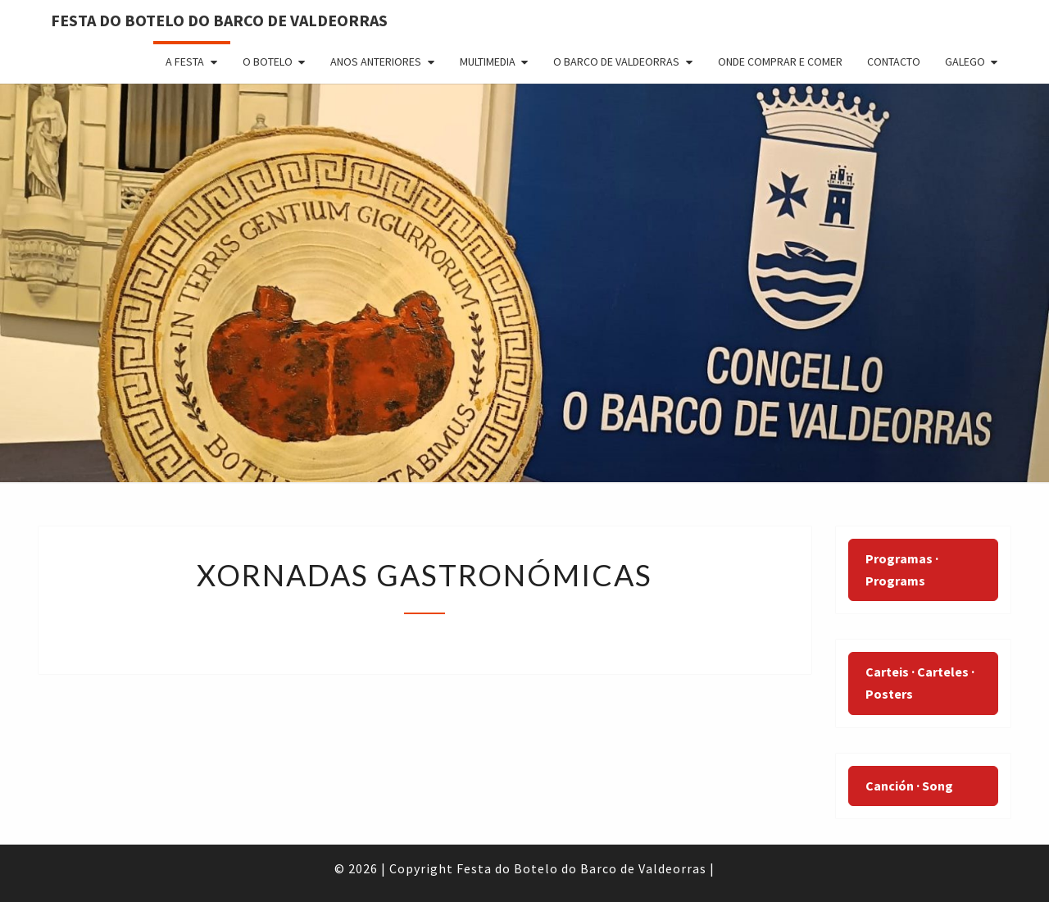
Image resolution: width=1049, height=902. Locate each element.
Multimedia (487, 61)
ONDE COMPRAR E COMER (780, 61)
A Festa (185, 61)
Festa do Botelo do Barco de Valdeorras (581, 868)
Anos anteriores (375, 61)
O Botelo (268, 61)
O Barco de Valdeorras (616, 61)
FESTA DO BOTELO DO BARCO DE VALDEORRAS (219, 20)
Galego (965, 61)
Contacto (893, 61)
